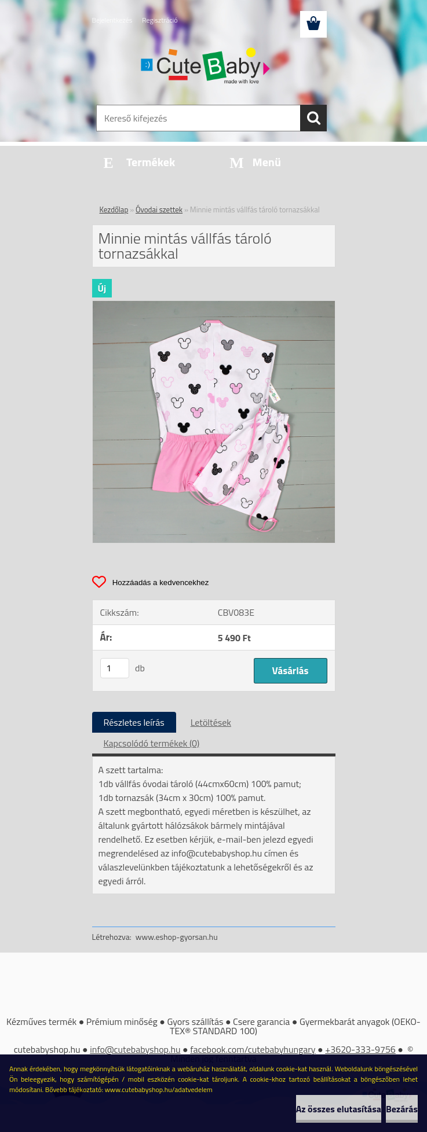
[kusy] (114, 668)
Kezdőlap (114, 209)
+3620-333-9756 (360, 1049)
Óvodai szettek (159, 209)
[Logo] (206, 67)
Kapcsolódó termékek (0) (152, 743)
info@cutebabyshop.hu (135, 1049)
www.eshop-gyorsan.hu (177, 937)
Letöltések (211, 722)
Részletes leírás (134, 722)
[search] (313, 118)
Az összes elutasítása (338, 1109)
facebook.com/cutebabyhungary (252, 1049)
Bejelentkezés (112, 19)
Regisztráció (159, 19)
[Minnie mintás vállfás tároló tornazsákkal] (214, 306)
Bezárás (402, 1109)
